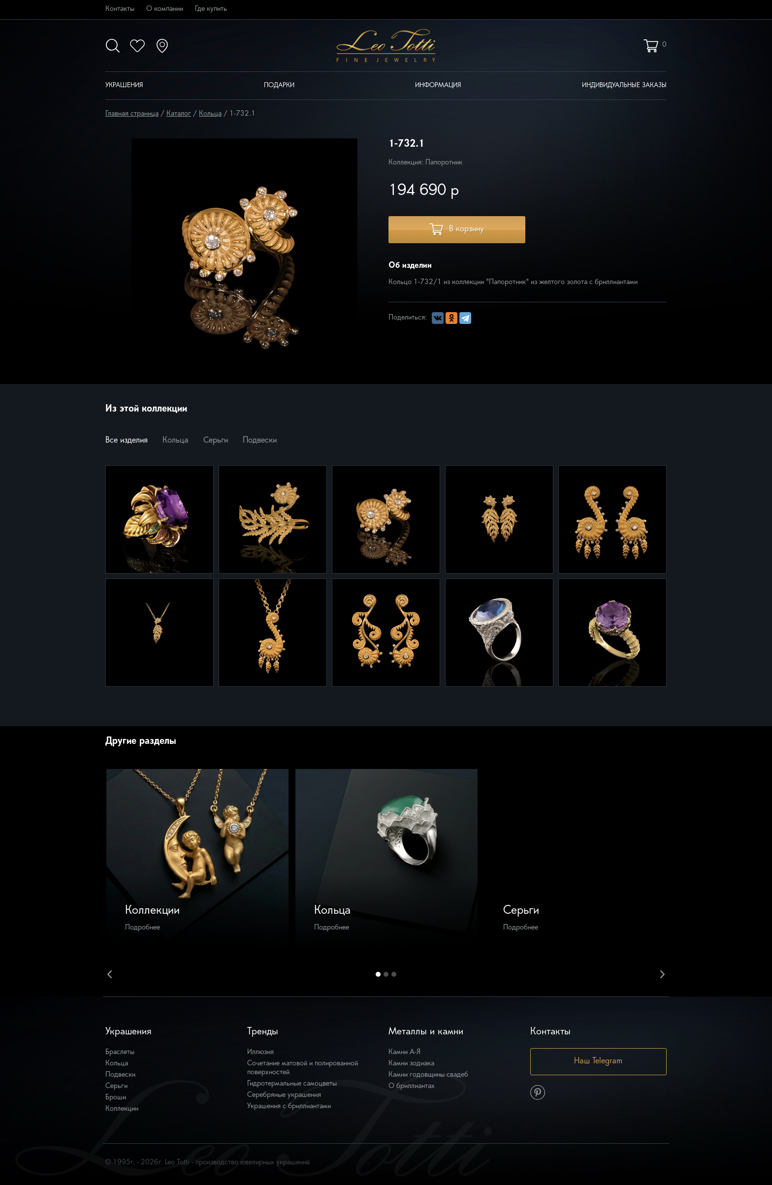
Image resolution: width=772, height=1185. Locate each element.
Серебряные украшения (284, 1095)
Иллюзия (260, 1052)
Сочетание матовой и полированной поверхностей (302, 1068)
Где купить (211, 9)
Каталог (178, 114)
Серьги (215, 441)
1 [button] (378, 974)
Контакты (119, 9)
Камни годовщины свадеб (428, 1075)
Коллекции (121, 1109)
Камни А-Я (404, 1052)
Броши (115, 1097)
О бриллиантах (411, 1086)
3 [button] (393, 974)
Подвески (260, 441)
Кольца (210, 114)
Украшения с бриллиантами (289, 1106)
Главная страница (132, 114)
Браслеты (119, 1052)
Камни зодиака (411, 1063)
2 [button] (386, 974)
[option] (197, 860)
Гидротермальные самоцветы (292, 1084)
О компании (164, 9)
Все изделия (126, 441)
